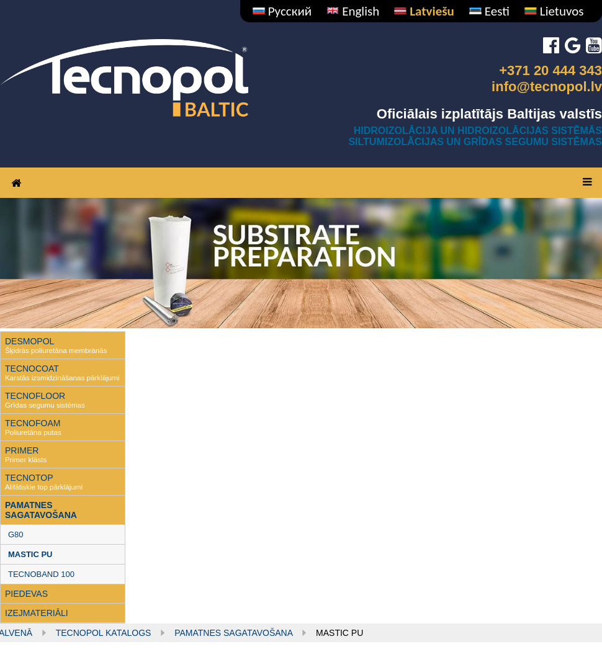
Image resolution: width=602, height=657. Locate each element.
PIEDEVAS (26, 594)
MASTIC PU (30, 554)
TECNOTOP (29, 478)
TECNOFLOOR (35, 396)
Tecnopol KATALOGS (103, 633)
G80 (16, 534)
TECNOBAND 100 (41, 574)
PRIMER (21, 450)
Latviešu (424, 11)
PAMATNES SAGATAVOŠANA (41, 510)
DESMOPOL (29, 341)
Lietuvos (553, 11)
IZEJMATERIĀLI (36, 613)
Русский (282, 11)
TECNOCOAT (32, 368)
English (352, 11)
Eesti (489, 11)
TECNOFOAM (32, 423)
